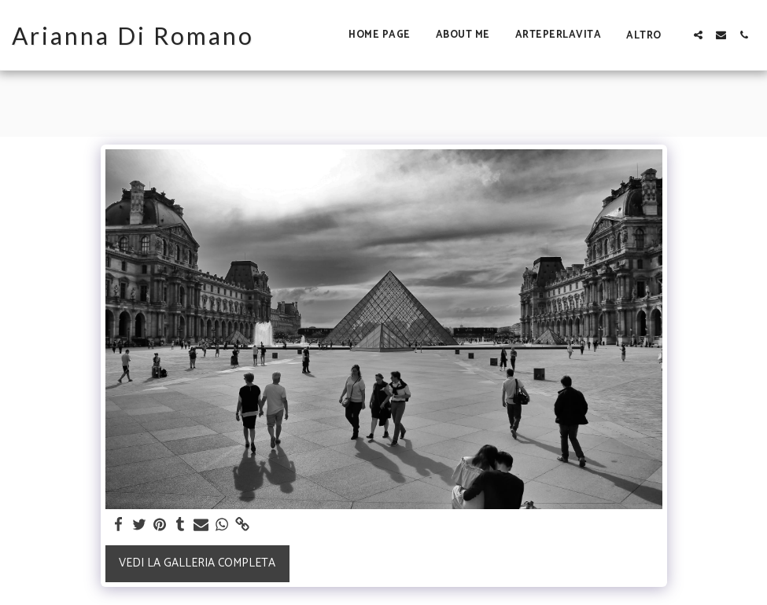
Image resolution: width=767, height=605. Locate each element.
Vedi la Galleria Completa (197, 563)
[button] (698, 35)
